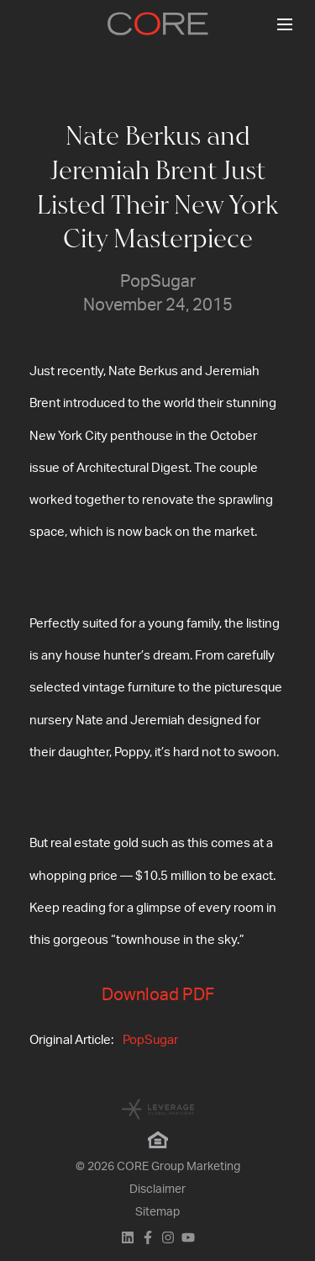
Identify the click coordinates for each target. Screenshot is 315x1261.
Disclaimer (157, 1189)
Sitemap (157, 1212)
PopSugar (150, 1040)
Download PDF (158, 995)
